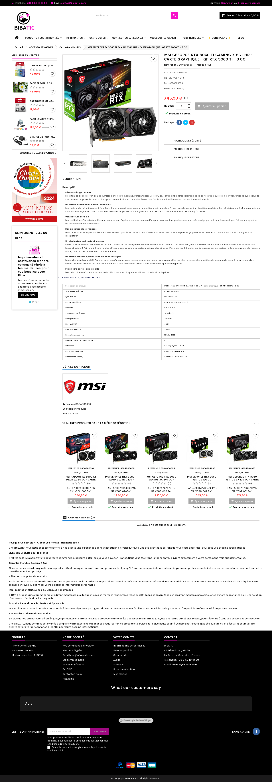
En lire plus (28, 294)
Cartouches (35, 589)
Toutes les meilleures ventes (37, 153)
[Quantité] (181, 106)
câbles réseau (192, 618)
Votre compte (124, 637)
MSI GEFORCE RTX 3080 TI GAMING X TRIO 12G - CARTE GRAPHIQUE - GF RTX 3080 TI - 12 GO (121, 481)
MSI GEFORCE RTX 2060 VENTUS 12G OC (201, 478)
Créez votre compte (249, 3)
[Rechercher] (136, 15)
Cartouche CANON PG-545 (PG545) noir (42, 101)
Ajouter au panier (211, 106)
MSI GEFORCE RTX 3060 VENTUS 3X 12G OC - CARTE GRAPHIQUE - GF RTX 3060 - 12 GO (242, 481)
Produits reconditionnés (42, 37)
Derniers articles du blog (31, 235)
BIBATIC (19, 623)
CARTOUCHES (97, 37)
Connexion (227, 3)
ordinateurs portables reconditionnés (110, 581)
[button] (20, 715)
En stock (67, 408)
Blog (241, 37)
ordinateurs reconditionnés (30, 608)
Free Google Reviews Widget (135, 720)
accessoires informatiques (154, 581)
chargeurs (172, 618)
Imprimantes (17, 589)
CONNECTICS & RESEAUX (127, 37)
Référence (170, 64)
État (64, 413)
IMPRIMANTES (74, 37)
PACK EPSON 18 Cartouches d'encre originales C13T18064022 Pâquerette (42, 83)
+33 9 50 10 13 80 (37, 3)
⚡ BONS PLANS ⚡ (219, 37)
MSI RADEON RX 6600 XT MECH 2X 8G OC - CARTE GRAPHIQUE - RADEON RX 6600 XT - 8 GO (81, 481)
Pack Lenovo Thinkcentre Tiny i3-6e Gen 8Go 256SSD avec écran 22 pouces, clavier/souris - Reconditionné (42, 119)
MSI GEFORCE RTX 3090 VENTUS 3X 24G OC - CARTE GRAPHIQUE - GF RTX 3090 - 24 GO (161, 481)
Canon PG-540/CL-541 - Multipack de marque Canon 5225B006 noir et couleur (42, 65)
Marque (201, 64)
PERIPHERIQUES (191, 37)
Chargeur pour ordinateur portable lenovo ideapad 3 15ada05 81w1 (42, 137)
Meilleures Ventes (25, 55)
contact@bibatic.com (73, 3)
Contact (170, 637)
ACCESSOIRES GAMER (163, 37)
